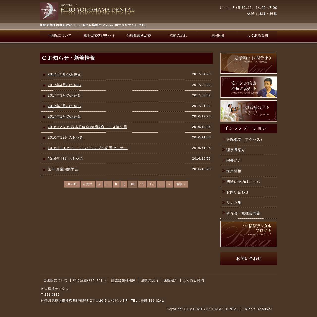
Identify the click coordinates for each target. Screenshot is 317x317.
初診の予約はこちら (243, 182)
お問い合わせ (237, 192)
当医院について (59, 35)
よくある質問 (257, 35)
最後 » (181, 184)
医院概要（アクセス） (245, 139)
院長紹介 (233, 160)
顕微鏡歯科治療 (139, 35)
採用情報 (233, 171)
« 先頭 (88, 184)
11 (142, 184)
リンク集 (233, 203)
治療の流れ (178, 35)
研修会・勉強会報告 (243, 213)
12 (152, 184)
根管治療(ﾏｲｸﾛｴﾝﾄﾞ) (99, 35)
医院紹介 (218, 35)
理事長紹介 (235, 150)
